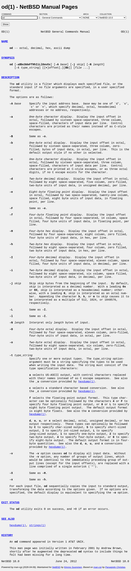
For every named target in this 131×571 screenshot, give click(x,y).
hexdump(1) (86, 382)
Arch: (87, 14)
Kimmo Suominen (73, 567)
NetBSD (56, 567)
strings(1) (37, 525)
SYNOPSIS (7, 58)
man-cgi (97, 567)
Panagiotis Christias (115, 567)
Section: (44, 14)
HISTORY (7, 535)
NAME (4, 41)
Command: (8, 14)
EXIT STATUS (10, 503)
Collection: (106, 14)
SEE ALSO (7, 519)
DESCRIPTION (10, 77)
